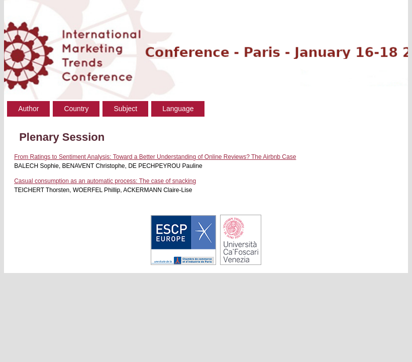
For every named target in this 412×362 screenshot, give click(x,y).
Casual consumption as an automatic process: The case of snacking (105, 181)
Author (28, 109)
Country (76, 109)
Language (177, 109)
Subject (125, 109)
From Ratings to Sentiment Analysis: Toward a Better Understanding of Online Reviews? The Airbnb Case (155, 156)
